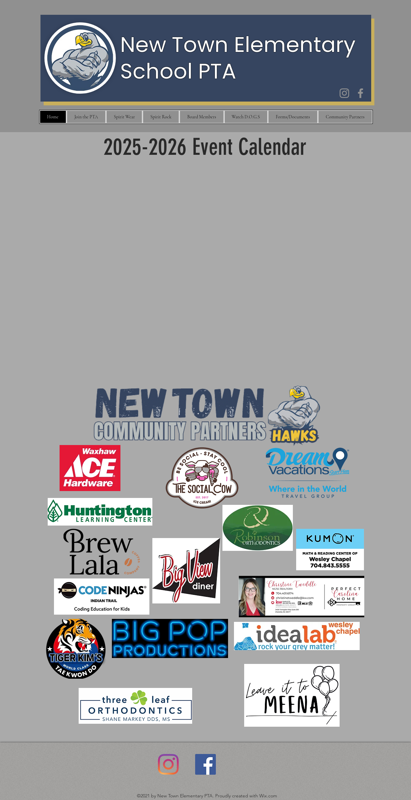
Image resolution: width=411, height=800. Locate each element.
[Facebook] (360, 93)
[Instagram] (344, 93)
